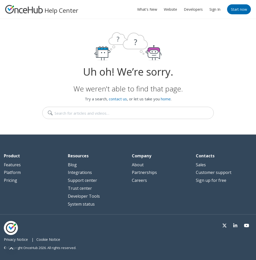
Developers (193, 9)
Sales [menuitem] (201, 165)
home (166, 98)
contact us (118, 98)
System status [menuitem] (81, 204)
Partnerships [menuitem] (144, 172)
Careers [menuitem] (139, 180)
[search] (128, 113)
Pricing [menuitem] (10, 180)
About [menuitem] (138, 165)
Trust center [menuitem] (80, 188)
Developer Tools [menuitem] (84, 196)
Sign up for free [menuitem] (211, 180)
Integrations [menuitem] (80, 172)
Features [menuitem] (12, 165)
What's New (147, 9)
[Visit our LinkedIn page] (237, 225)
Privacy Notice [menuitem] (16, 239)
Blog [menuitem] (72, 165)
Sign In (214, 9)
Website (170, 9)
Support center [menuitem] (82, 180)
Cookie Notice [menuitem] (48, 239)
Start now (239, 9)
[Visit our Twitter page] (227, 225)
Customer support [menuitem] (213, 172)
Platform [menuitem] (12, 172)
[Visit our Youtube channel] (247, 225)
